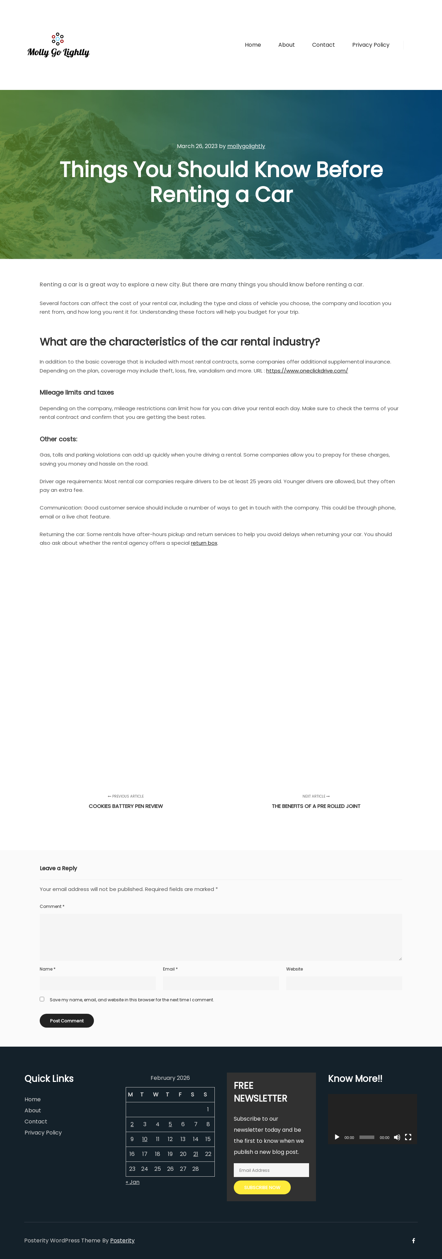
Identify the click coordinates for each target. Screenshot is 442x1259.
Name (48, 969)
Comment (52, 906)
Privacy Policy (43, 1133)
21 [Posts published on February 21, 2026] (195, 1154)
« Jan (133, 1182)
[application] (372, 1119)
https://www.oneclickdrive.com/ (307, 370)
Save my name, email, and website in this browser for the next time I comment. (132, 1000)
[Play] (337, 1137)
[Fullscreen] (408, 1137)
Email (170, 969)
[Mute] (397, 1137)
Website (294, 969)
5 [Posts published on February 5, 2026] (170, 1124)
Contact (36, 1121)
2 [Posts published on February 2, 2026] (132, 1124)
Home (33, 1099)
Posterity (122, 1240)
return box (204, 542)
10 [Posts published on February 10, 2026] (144, 1139)
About (33, 1110)
